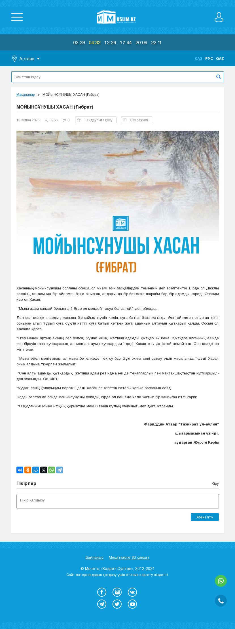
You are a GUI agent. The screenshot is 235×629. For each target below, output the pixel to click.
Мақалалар (25, 94)
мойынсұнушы (72, 397)
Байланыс (94, 557)
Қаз (198, 58)
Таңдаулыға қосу (94, 120)
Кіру (215, 483)
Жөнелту (204, 517)
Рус (209, 58)
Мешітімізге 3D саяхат (129, 557)
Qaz (220, 58)
